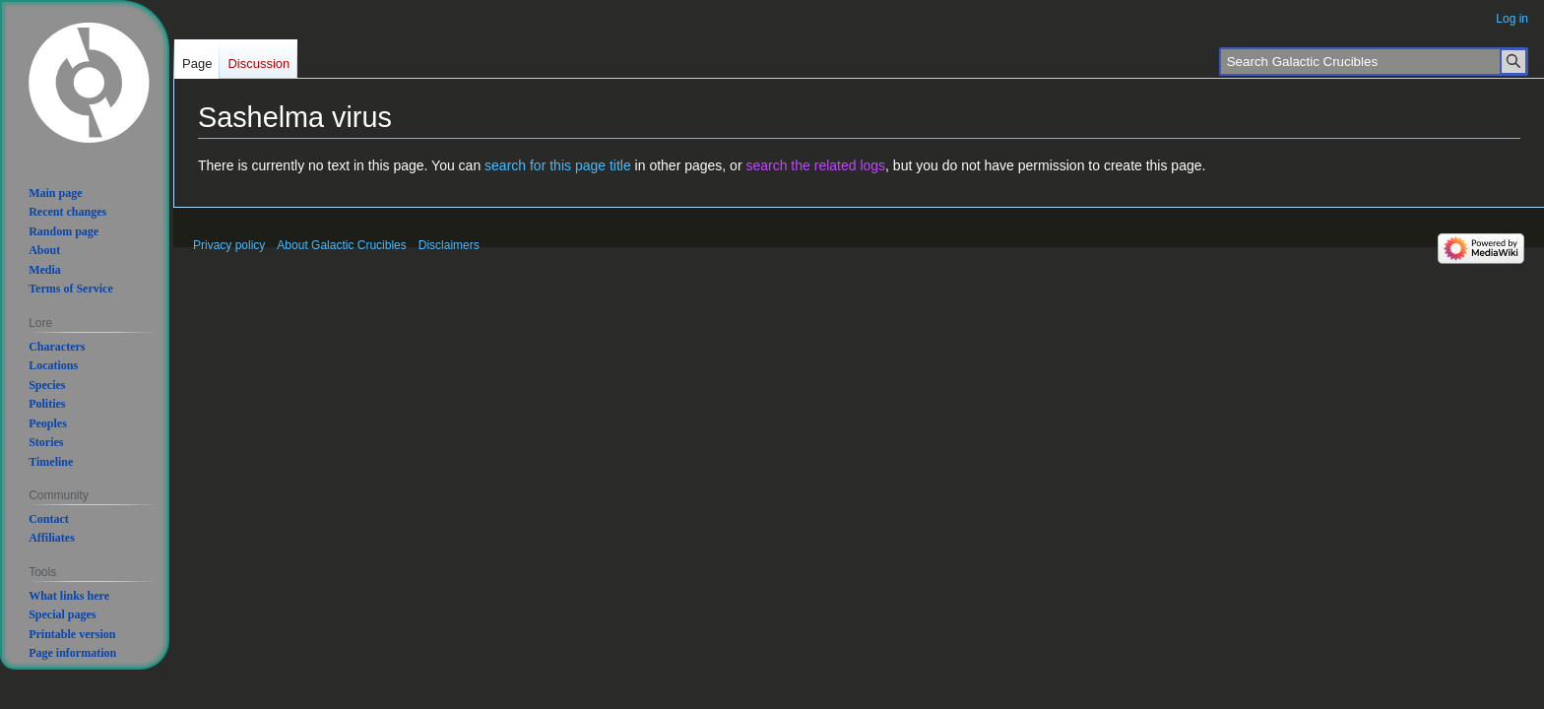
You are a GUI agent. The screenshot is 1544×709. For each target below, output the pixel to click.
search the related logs (815, 165)
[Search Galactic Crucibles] (1373, 61)
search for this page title (557, 165)
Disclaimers (449, 245)
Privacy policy (229, 245)
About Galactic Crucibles (341, 245)
